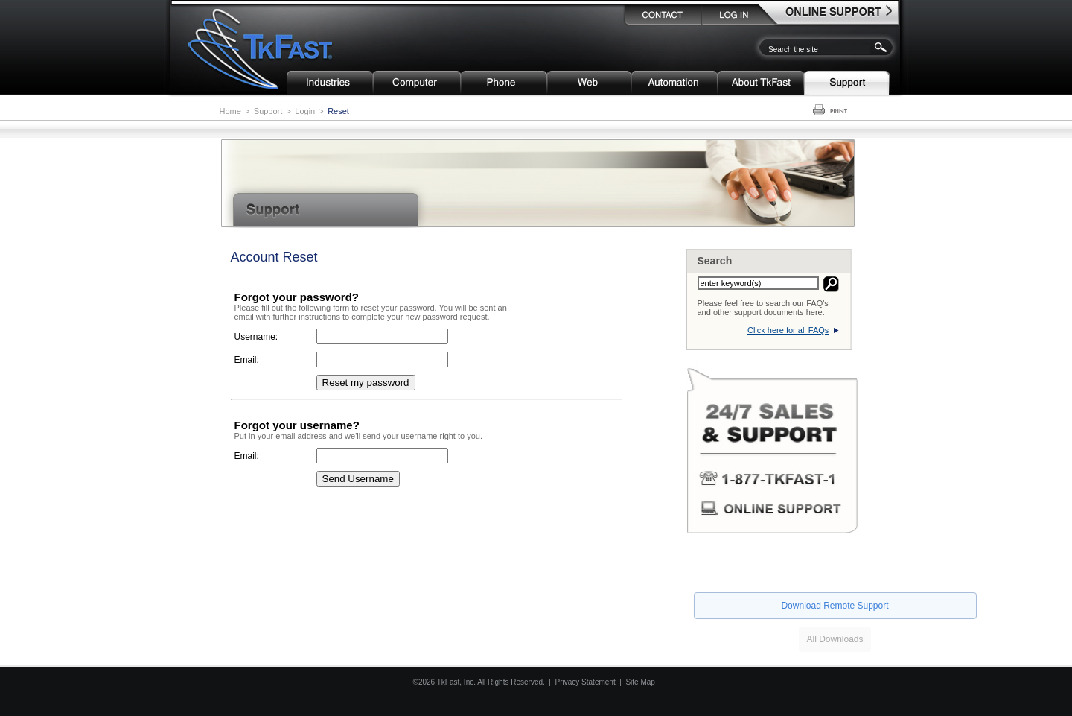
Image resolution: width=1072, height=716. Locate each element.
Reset (338, 111)
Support (268, 111)
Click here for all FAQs (788, 330)
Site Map (639, 682)
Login (305, 111)
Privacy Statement (585, 682)
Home (230, 111)
